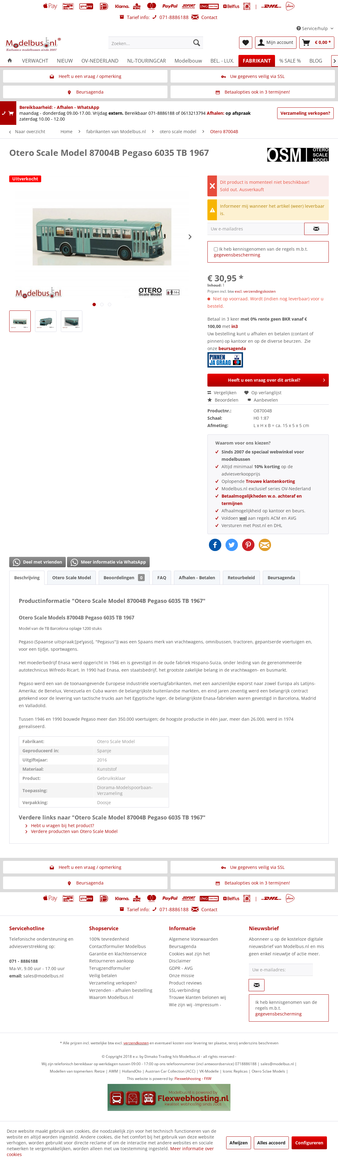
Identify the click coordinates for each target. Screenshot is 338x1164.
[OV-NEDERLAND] (100, 61)
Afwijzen (239, 1143)
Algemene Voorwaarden (193, 939)
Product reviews (185, 983)
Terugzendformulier (110, 968)
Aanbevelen (262, 400)
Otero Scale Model (71, 577)
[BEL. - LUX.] (222, 61)
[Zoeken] (196, 43)
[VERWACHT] (35, 61)
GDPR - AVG (181, 968)
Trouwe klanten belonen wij (197, 997)
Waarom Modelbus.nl (111, 997)
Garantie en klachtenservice (118, 954)
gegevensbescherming (237, 255)
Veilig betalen (103, 975)
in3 (234, 326)
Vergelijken (222, 392)
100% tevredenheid (109, 939)
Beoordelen (223, 400)
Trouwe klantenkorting (270, 481)
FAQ (161, 577)
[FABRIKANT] (256, 61)
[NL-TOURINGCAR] (146, 61)
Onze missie (181, 975)
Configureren (309, 1143)
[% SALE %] (290, 61)
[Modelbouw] (188, 61)
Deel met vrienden (37, 562)
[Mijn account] (276, 43)
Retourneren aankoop (111, 961)
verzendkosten (136, 1043)
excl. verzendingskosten (255, 291)
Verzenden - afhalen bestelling (120, 990)
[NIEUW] (65, 61)
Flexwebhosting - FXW (193, 1078)
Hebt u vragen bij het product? (60, 825)
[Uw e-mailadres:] (281, 970)
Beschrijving (27, 577)
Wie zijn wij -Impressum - (195, 1005)
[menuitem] (155, 43)
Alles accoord (271, 1143)
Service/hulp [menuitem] (313, 28)
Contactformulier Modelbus (117, 946)
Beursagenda (281, 577)
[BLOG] (316, 61)
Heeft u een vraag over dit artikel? (276, 379)
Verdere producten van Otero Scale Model (72, 831)
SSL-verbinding (184, 990)
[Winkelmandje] (316, 43)
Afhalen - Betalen (197, 577)
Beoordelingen (124, 577)
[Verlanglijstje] (245, 43)
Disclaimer (180, 961)
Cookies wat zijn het (189, 954)
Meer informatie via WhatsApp (108, 562)
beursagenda (227, 356)
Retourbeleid (241, 577)
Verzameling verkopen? (305, 113)
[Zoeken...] (155, 43)
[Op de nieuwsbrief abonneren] (257, 985)
